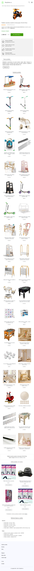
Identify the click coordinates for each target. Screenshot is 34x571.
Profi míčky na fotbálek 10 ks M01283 (25, 405)
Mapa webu (3, 555)
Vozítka (24, 457)
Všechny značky (4, 544)
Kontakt (2, 563)
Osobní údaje (3, 557)
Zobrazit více (6, 67)
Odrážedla (21, 457)
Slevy (2, 549)
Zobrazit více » (12, 28)
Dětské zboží (17, 457)
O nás (2, 561)
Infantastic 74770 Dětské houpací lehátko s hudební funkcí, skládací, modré (9, 153)
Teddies (2, 28)
